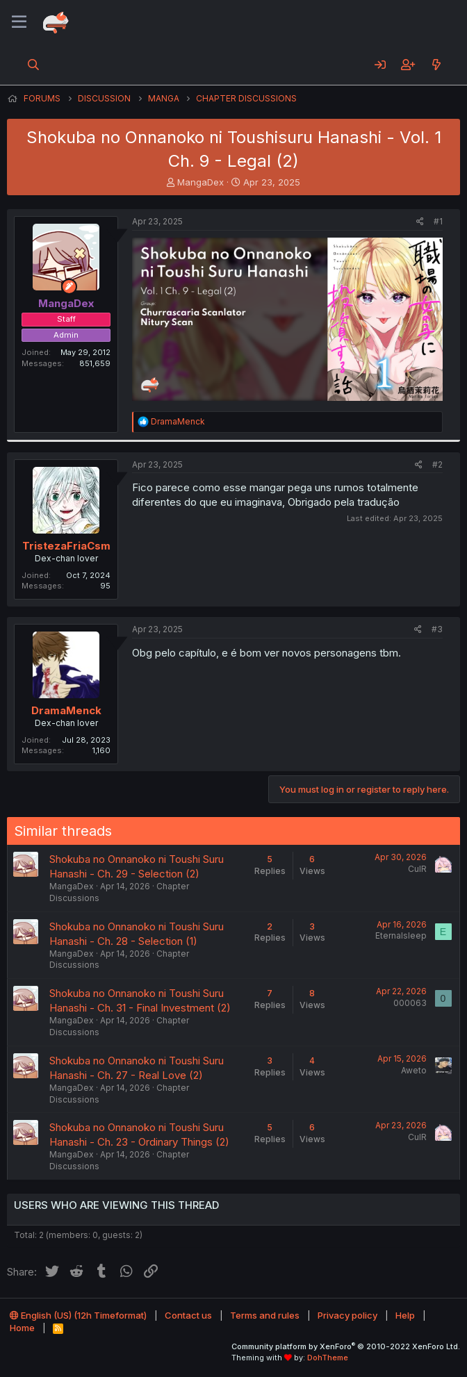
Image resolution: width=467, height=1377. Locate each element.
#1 (438, 221)
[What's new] (436, 64)
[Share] (420, 222)
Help (405, 1315)
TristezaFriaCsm (66, 545)
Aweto (414, 1070)
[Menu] (19, 22)
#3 (437, 629)
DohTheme (327, 1357)
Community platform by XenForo (345, 1346)
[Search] (33, 64)
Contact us (188, 1315)
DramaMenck (66, 710)
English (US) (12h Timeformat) (78, 1315)
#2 (437, 464)
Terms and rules (265, 1315)
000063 (410, 1003)
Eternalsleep (401, 935)
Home (22, 1327)
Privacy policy (347, 1315)
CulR (417, 869)
